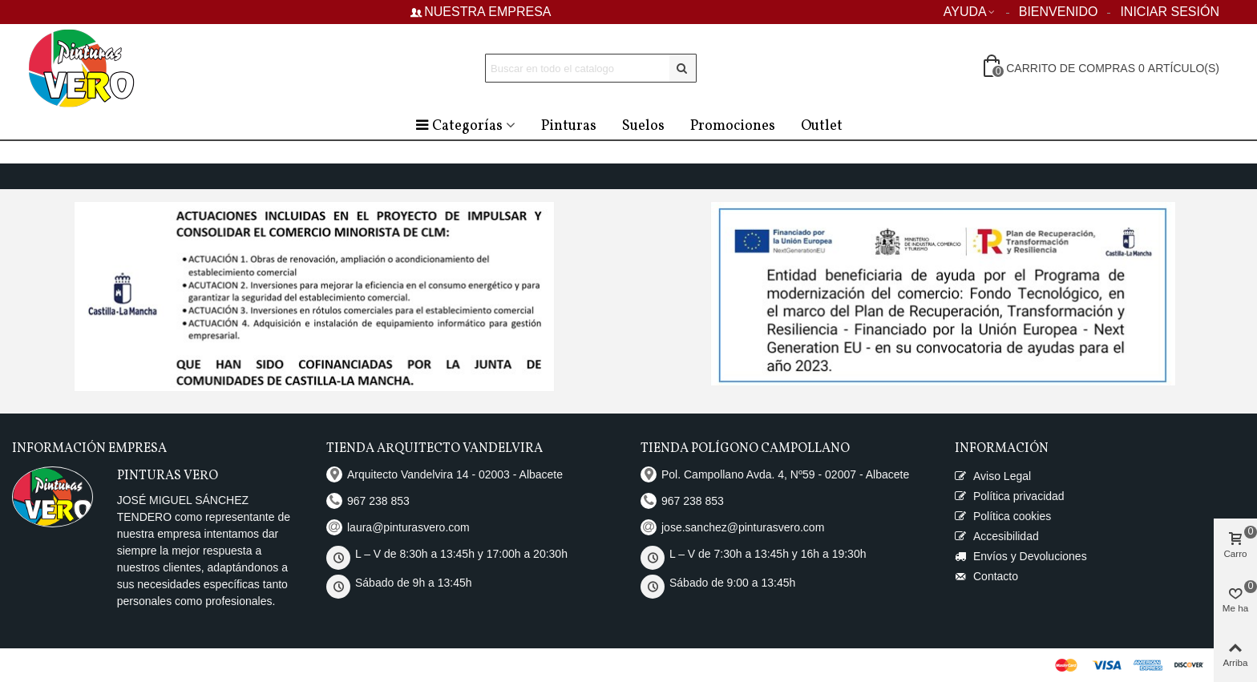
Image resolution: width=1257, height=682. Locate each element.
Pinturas (568, 126)
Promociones (732, 126)
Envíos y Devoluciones (1021, 556)
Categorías (458, 126)
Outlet (822, 126)
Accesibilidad (997, 536)
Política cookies (1003, 516)
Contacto (986, 576)
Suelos (643, 126)
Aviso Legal (993, 476)
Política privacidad (1010, 496)
